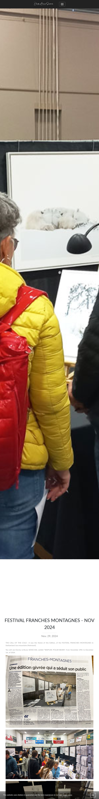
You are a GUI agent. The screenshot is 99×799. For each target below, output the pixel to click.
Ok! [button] (93, 795)
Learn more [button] (67, 795)
